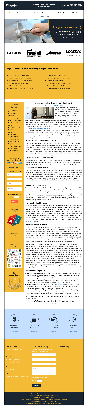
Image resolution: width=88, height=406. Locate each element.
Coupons (53, 13)
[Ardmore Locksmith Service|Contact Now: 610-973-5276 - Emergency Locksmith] (73, 326)
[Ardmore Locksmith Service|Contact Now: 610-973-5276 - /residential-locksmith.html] (14, 319)
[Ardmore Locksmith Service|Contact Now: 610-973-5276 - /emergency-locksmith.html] (73, 319)
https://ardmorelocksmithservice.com (50, 395)
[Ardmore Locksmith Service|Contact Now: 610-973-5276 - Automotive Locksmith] (54, 326)
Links (55, 401)
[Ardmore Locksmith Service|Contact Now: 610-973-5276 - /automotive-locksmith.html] (54, 319)
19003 (54, 304)
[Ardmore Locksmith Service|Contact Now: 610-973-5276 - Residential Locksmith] (14, 326)
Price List (41, 16)
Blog (48, 16)
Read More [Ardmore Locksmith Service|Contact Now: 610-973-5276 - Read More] (14, 332)
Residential (18, 13)
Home (10, 13)
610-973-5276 (76, 5)
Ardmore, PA (49, 106)
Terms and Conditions (73, 13)
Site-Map (51, 401)
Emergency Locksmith (14, 211)
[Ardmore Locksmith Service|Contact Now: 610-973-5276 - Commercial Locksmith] (34, 326)
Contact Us (61, 13)
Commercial (27, 13)
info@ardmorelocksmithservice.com (17, 376)
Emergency (45, 13)
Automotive (36, 13)
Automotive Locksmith (14, 235)
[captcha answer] (16, 197)
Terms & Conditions (36, 401)
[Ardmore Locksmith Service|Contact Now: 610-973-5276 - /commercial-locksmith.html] (34, 319)
